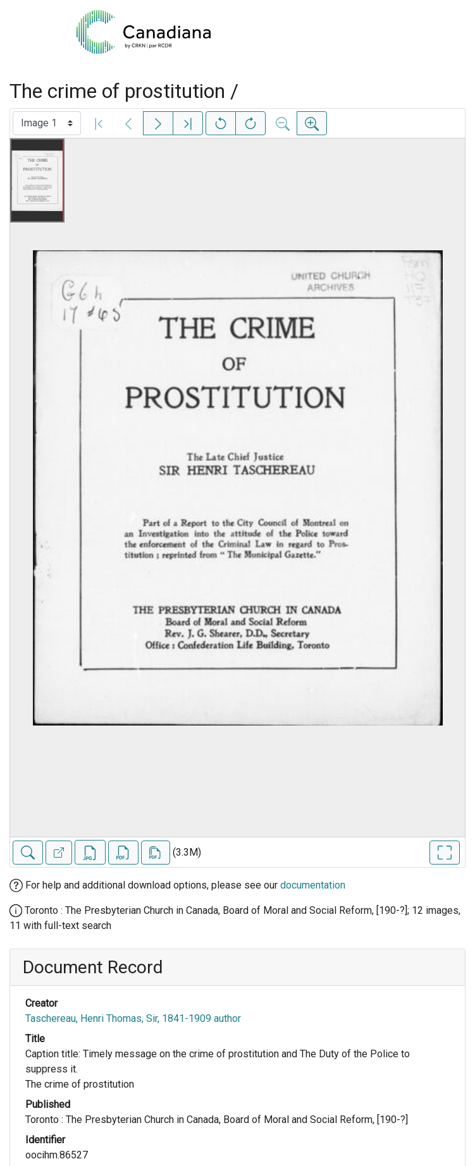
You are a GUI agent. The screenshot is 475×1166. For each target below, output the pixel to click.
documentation (312, 885)
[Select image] (47, 123)
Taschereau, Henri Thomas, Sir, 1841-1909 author (133, 1018)
